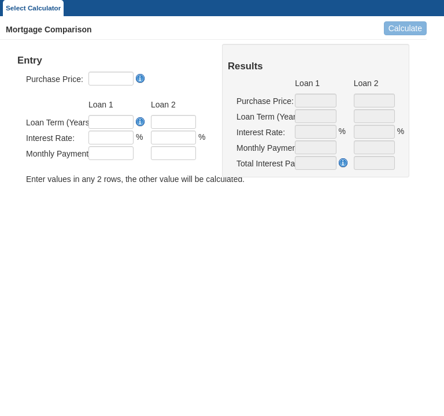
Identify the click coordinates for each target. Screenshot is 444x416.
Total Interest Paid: (261, 163)
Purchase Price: (53, 79)
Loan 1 (100, 104)
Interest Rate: (50, 138)
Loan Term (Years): (53, 122)
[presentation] (105, 209)
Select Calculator (33, 8)
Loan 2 (163, 104)
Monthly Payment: (53, 153)
